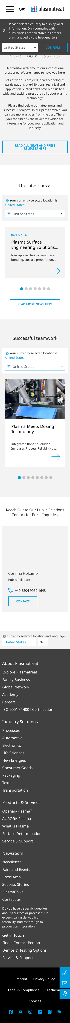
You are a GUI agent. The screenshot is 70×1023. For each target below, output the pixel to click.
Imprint (21, 979)
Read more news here (35, 304)
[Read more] (55, 270)
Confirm (53, 47)
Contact (22, 601)
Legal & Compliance (23, 990)
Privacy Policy (44, 979)
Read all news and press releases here (35, 146)
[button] (22, 9)
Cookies (35, 1001)
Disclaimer (53, 990)
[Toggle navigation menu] (10, 9)
